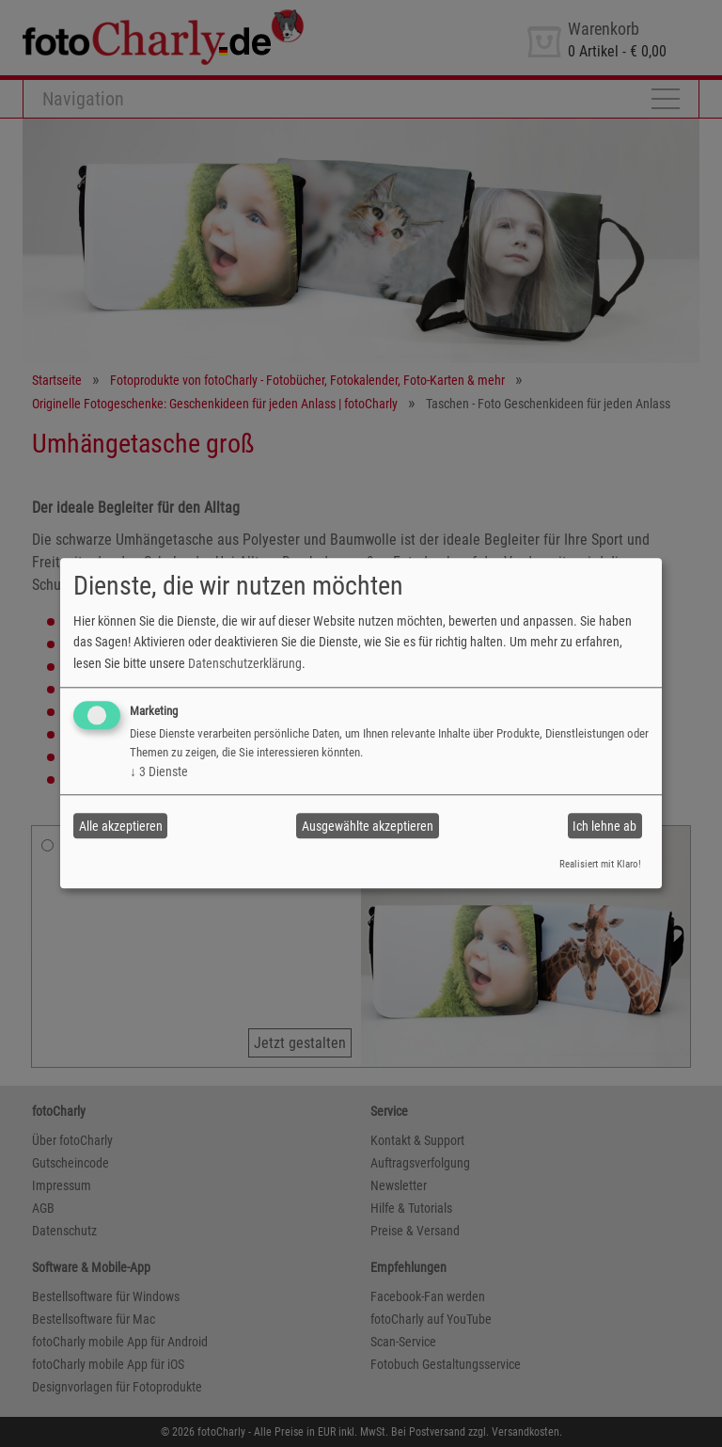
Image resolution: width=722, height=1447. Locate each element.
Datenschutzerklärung (245, 663)
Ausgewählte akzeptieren (367, 826)
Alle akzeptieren (121, 826)
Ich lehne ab (604, 826)
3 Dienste (159, 771)
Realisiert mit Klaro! (600, 864)
